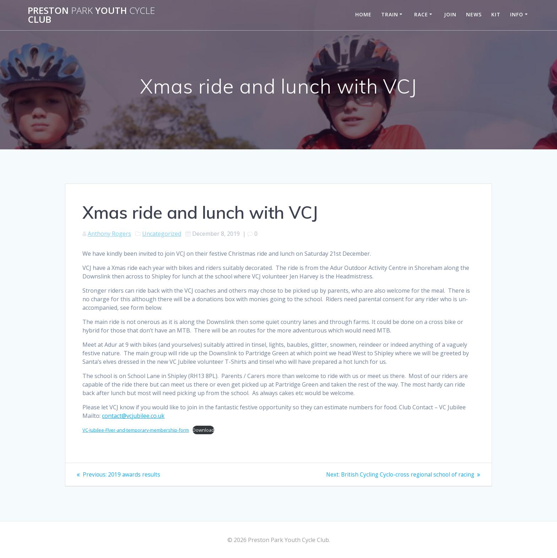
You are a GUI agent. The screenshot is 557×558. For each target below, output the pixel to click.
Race (421, 14)
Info (516, 14)
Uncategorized (161, 234)
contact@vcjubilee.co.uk (133, 416)
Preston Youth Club (91, 15)
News (474, 14)
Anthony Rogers (109, 234)
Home (363, 14)
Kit (496, 14)
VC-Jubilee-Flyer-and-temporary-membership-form (135, 430)
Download (203, 430)
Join (450, 14)
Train (389, 14)
